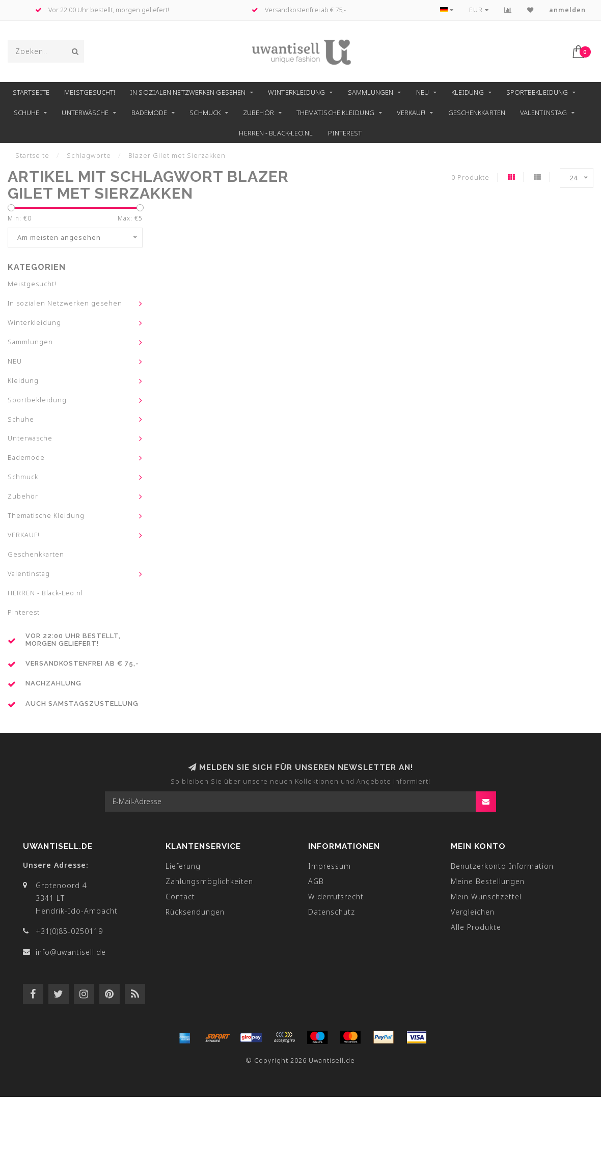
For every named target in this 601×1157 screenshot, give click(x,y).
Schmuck (205, 112)
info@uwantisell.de (71, 952)
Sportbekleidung (537, 92)
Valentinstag (543, 112)
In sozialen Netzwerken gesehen (187, 92)
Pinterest (345, 132)
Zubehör (258, 112)
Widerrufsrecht (336, 896)
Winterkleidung (296, 92)
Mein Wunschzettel (486, 896)
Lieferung (183, 866)
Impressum (329, 866)
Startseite (31, 92)
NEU (422, 92)
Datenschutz (331, 912)
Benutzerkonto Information (502, 866)
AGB (316, 881)
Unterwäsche (85, 112)
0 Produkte (470, 177)
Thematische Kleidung (335, 112)
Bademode (149, 112)
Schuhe (27, 112)
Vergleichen (473, 912)
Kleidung (467, 92)
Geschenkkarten (476, 112)
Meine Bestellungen (488, 881)
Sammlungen (371, 92)
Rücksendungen (195, 912)
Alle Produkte (476, 927)
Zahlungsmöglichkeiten (209, 881)
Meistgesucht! (89, 92)
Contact (180, 896)
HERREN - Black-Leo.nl (276, 132)
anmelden (567, 10)
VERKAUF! (411, 112)
